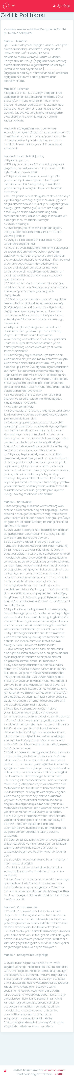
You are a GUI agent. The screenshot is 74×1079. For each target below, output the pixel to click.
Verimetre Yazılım (54, 1070)
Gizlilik (58, 1074)
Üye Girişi (61, 5)
